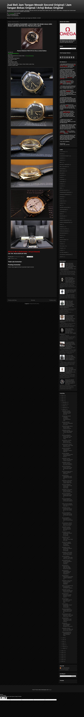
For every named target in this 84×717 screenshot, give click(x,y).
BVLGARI (62, 173)
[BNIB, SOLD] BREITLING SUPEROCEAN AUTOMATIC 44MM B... (67, 587)
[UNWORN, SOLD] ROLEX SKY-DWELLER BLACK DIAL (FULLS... (67, 629)
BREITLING (62, 170)
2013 (62, 661)
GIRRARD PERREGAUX (65, 194)
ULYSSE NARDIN (63, 252)
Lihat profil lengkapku (64, 669)
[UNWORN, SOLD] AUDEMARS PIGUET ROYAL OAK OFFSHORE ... (67, 534)
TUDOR (61, 248)
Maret (63, 644)
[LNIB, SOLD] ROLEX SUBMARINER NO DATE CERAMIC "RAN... (66, 634)
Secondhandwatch (65, 668)
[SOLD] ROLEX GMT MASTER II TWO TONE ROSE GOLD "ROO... (67, 615)
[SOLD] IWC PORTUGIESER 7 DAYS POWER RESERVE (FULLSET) (67, 625)
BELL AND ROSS (63, 166)
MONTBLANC (63, 216)
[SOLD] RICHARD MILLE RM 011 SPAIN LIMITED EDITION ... (67, 427)
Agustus (64, 409)
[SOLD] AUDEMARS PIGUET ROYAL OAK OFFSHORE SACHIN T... (67, 514)
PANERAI (12, 258)
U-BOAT (61, 250)
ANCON (61, 153)
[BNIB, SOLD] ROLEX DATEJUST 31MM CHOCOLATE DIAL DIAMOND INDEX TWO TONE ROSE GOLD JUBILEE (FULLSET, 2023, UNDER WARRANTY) (67, 319)
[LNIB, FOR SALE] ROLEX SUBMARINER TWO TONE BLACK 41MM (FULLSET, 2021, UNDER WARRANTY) (70, 280)
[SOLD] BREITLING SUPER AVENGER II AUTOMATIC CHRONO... (67, 562)
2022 (62, 397)
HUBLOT (62, 203)
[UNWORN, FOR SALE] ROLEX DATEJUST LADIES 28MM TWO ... (67, 481)
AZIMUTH (62, 160)
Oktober (64, 405)
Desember (64, 402)
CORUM (61, 183)
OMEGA (61, 218)
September (64, 407)
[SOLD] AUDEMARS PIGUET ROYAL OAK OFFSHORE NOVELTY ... (67, 500)
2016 (62, 656)
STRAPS (62, 243)
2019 (62, 650)
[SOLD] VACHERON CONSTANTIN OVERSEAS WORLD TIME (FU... (67, 450)
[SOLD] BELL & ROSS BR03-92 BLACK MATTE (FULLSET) (66, 441)
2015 (62, 657)
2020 (62, 400)
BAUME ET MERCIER (64, 164)
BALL (61, 162)
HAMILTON (62, 201)
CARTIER (62, 175)
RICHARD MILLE (63, 233)
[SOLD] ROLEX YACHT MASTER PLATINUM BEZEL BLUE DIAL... (67, 524)
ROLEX (61, 235)
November (64, 404)
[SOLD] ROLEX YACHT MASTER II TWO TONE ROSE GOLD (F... (67, 445)
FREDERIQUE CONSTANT (65, 192)
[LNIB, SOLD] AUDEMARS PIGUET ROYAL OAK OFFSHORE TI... (67, 605)
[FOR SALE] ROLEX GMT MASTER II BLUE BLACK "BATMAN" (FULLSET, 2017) (70, 291)
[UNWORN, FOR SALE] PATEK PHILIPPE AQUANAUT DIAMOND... (67, 582)
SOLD (16, 258)
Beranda (33, 300)
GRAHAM (62, 196)
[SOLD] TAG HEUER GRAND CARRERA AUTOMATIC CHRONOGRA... (66, 544)
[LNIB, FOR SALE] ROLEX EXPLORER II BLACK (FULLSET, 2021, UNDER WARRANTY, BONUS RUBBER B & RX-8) (68, 358)
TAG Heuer (62, 246)
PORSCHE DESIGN (64, 231)
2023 (62, 395)
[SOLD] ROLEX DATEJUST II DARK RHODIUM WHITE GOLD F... (66, 595)
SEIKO (61, 237)
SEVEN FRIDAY (63, 239)
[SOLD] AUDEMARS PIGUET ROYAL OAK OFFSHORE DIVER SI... (67, 495)
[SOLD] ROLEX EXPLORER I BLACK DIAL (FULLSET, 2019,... (67, 600)
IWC (61, 205)
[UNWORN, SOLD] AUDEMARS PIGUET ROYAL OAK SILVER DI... (67, 509)
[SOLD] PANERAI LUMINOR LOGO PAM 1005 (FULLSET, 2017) (67, 557)
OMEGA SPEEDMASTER (65, 222)
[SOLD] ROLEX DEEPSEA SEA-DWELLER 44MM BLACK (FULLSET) (66, 567)
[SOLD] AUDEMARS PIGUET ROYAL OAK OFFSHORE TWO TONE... (67, 437)
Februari (64, 646)
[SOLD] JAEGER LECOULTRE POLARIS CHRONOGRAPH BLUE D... (67, 455)
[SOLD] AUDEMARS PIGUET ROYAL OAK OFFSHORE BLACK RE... (67, 610)
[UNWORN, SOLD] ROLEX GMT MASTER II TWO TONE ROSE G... (67, 432)
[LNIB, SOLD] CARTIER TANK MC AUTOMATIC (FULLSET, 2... (67, 505)
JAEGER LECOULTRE (64, 207)
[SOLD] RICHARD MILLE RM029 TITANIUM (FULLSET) (67, 472)
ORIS (61, 224)
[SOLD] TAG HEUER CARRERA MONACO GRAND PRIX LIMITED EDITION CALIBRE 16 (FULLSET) (70, 382)
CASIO (61, 177)
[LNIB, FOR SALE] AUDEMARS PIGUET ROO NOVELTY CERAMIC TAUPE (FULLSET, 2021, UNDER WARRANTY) (68, 331)
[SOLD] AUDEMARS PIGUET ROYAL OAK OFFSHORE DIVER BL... (67, 468)
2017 (62, 654)
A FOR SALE (62, 151)
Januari (64, 648)
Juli (63, 637)
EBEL (61, 188)
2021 (62, 398)
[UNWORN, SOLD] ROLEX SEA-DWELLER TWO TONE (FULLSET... (67, 539)
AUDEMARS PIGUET (64, 155)
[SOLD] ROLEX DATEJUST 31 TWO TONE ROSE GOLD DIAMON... (66, 620)
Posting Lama (52, 300)
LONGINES (62, 211)
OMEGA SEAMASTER (64, 220)
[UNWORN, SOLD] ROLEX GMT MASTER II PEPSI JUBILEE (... (67, 459)
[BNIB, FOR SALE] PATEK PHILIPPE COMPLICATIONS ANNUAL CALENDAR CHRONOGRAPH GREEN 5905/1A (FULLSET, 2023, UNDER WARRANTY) (67, 304)
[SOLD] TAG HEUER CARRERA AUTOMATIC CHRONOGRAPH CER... (66, 418)
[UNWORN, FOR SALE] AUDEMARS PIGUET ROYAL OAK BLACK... (67, 553)
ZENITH (61, 256)
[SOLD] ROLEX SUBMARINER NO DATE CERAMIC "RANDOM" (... (66, 572)
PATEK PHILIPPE (63, 228)
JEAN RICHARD (63, 209)
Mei (63, 641)
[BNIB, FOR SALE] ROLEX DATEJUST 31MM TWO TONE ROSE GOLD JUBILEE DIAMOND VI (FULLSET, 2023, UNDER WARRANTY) (68, 370)
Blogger (50, 689)
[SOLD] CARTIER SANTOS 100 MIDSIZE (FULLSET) (67, 423)
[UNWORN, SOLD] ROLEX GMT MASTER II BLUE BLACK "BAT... (67, 591)
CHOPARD (62, 179)
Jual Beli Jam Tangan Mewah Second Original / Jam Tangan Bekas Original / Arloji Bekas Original (39, 6)
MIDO (61, 213)
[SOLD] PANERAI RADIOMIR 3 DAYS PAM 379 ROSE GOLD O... (67, 519)
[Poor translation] (5, 698)
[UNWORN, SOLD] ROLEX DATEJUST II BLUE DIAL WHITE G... (67, 463)
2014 (62, 659)
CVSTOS (62, 186)
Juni (63, 639)
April (63, 643)
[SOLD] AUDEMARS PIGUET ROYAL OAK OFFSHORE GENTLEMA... (67, 486)
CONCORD (62, 181)
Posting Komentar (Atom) (34, 303)
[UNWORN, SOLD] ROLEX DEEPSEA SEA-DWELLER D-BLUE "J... (66, 528)
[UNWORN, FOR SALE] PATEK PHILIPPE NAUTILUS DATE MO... (67, 490)
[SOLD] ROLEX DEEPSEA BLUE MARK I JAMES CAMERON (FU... (67, 577)
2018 (62, 652)
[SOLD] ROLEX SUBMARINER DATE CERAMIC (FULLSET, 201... (67, 477)
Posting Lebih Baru (12, 300)
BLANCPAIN (62, 168)
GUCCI (61, 198)
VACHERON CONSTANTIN (65, 254)
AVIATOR (62, 158)
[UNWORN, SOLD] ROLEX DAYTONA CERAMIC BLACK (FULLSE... (66, 412)
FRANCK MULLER (64, 190)
